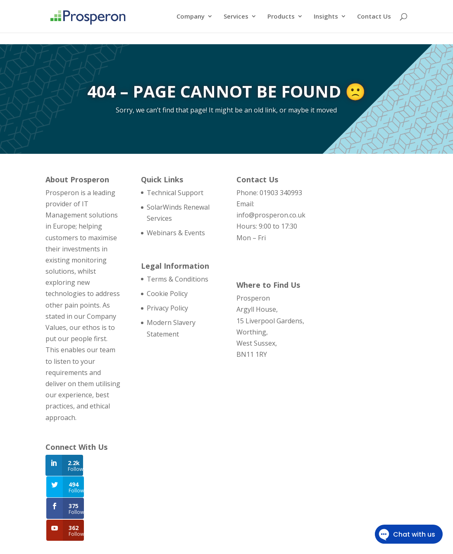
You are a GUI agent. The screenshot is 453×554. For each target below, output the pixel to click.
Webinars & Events (176, 232)
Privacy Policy (167, 308)
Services (236, 17)
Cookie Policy (167, 293)
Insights (326, 17)
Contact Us (374, 17)
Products (281, 17)
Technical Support (175, 192)
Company (190, 17)
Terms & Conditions (177, 279)
